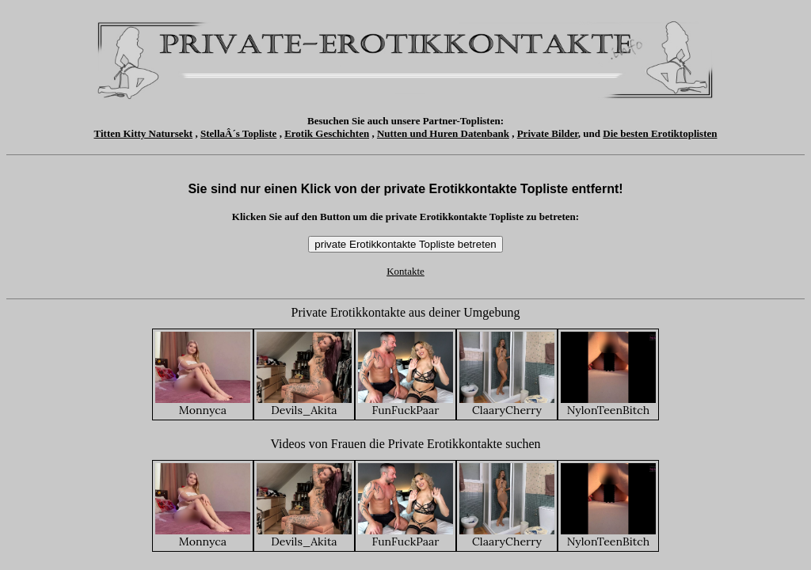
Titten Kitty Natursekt (143, 133)
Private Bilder (547, 133)
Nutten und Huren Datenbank (443, 133)
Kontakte (405, 271)
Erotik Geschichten (326, 133)
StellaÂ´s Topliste (238, 133)
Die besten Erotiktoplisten (660, 133)
